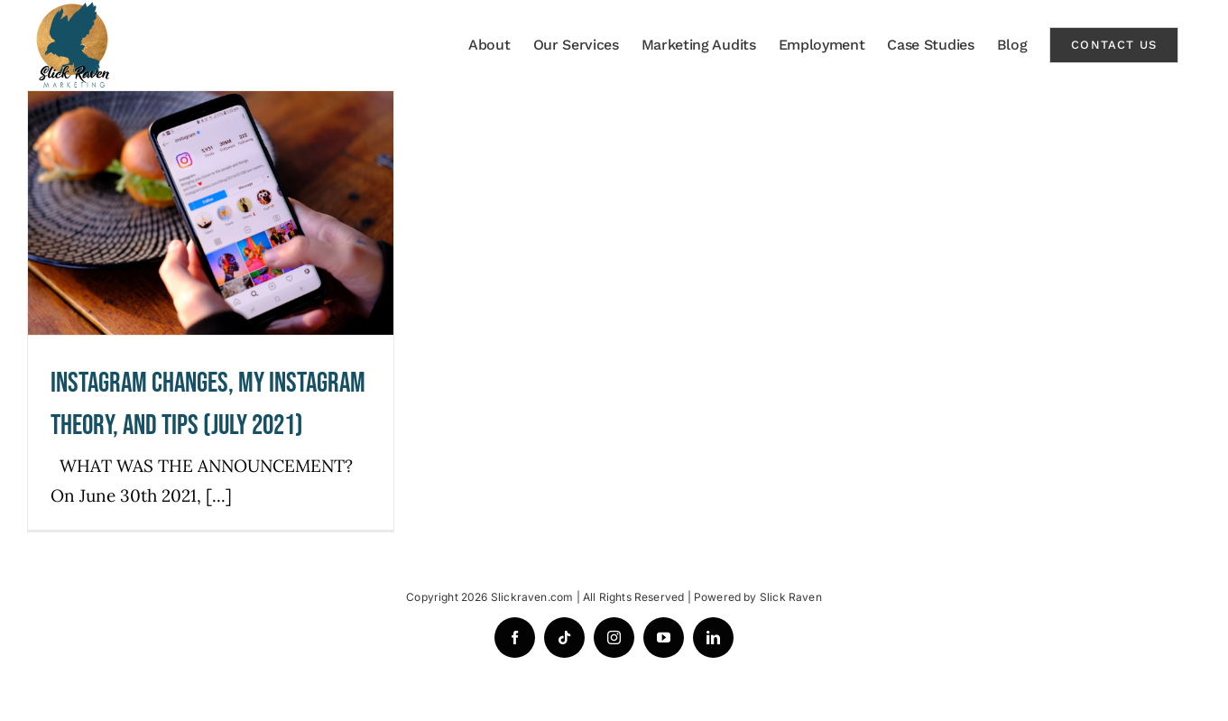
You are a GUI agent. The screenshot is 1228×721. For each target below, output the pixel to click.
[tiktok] (564, 637)
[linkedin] (713, 637)
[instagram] (614, 637)
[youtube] (663, 637)
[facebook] (514, 637)
